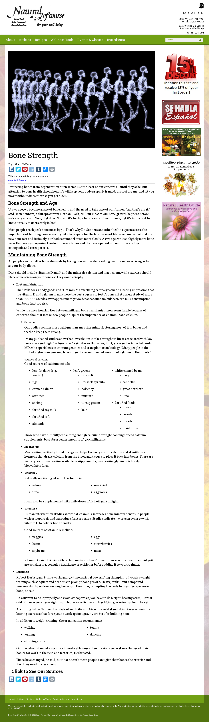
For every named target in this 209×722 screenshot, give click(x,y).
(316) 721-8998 (195, 32)
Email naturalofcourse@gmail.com (201, 5)
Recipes (41, 39)
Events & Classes (90, 39)
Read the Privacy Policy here (86, 715)
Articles (25, 39)
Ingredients (116, 39)
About (10, 39)
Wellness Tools (62, 39)
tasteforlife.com (17, 180)
